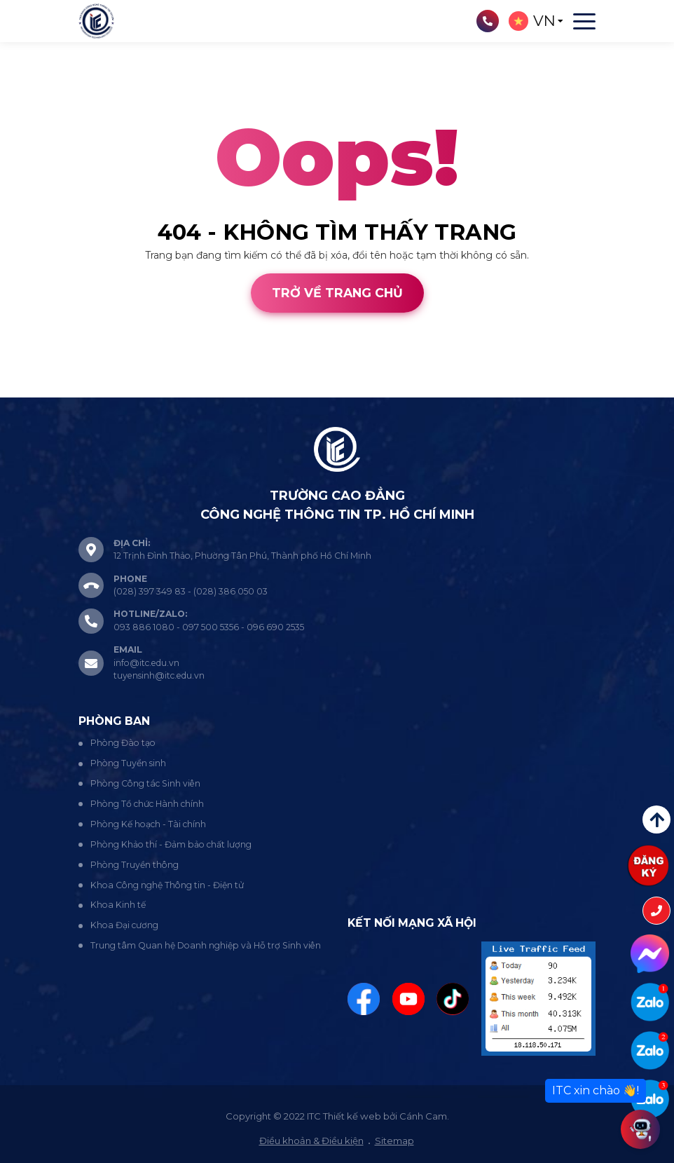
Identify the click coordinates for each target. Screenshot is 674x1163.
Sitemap (394, 1140)
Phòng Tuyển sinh (128, 763)
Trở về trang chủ (337, 292)
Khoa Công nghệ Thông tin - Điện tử (167, 885)
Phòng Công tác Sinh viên (145, 783)
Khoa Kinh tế (118, 904)
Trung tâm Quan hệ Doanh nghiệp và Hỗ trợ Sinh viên (205, 945)
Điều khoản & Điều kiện (311, 1140)
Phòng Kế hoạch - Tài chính (148, 824)
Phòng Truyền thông (134, 864)
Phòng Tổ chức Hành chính (147, 803)
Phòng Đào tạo (123, 742)
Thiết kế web (31, 389)
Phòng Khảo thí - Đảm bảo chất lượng (171, 844)
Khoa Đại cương (124, 925)
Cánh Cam (107, 389)
